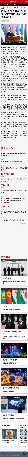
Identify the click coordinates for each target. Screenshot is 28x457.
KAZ (2, 4)
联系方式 (3, 453)
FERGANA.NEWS (14, 2)
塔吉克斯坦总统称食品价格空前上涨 (12, 220)
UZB (12, 4)
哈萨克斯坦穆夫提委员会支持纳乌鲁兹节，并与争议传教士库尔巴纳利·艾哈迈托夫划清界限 (13, 201)
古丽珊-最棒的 (6, 425)
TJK (7, 4)
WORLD (15, 4)
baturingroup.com (13, 455)
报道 (17, 53)
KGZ (5, 4)
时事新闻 (23, 224)
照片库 (23, 7)
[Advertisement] (14, 240)
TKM (9, 4)
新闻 (2, 7)
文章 (8, 7)
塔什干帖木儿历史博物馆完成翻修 (11, 162)
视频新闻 (15, 7)
